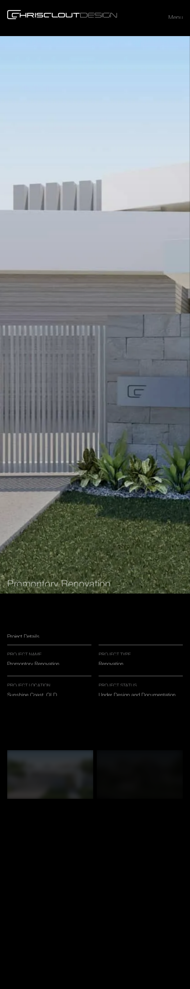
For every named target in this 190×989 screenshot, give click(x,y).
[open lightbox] (50, 774)
